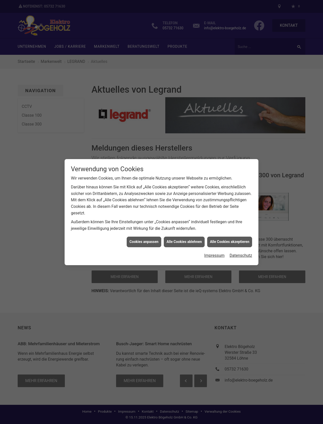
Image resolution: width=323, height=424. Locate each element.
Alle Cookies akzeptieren (229, 239)
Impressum (214, 252)
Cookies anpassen (143, 239)
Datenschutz (241, 252)
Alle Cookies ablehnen (184, 239)
